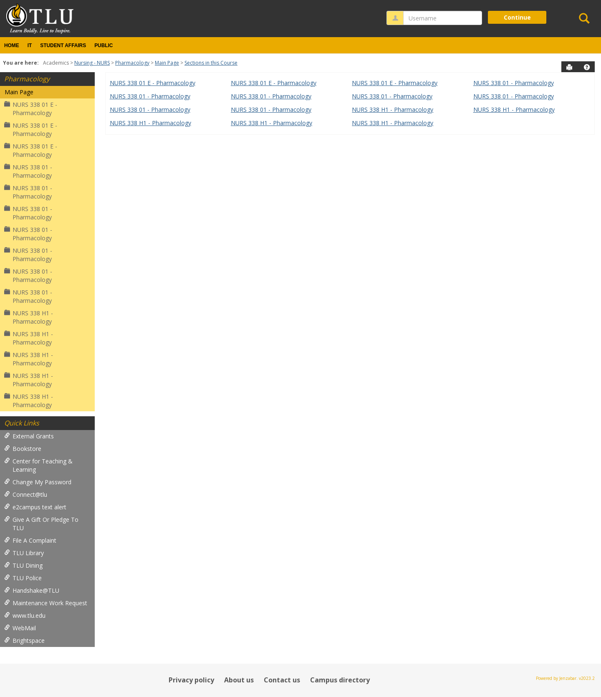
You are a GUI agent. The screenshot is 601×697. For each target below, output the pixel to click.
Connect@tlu (25, 494)
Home (11, 45)
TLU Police (23, 578)
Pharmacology (132, 62)
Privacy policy (191, 679)
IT (30, 45)
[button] (587, 67)
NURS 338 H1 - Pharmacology (28, 317)
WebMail (20, 628)
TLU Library (24, 553)
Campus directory (340, 679)
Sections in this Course (210, 62)
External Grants (29, 436)
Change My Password (37, 482)
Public (103, 45)
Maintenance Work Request (45, 603)
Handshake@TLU (31, 590)
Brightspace (24, 640)
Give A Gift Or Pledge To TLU (41, 524)
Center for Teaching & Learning (38, 465)
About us (239, 679)
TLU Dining (23, 565)
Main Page (167, 62)
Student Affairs (63, 45)
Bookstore (22, 449)
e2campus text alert (35, 507)
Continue (517, 17)
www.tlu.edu (24, 615)
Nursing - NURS (92, 62)
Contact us (282, 679)
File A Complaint (30, 540)
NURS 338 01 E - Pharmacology (30, 109)
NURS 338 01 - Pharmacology (28, 171)
